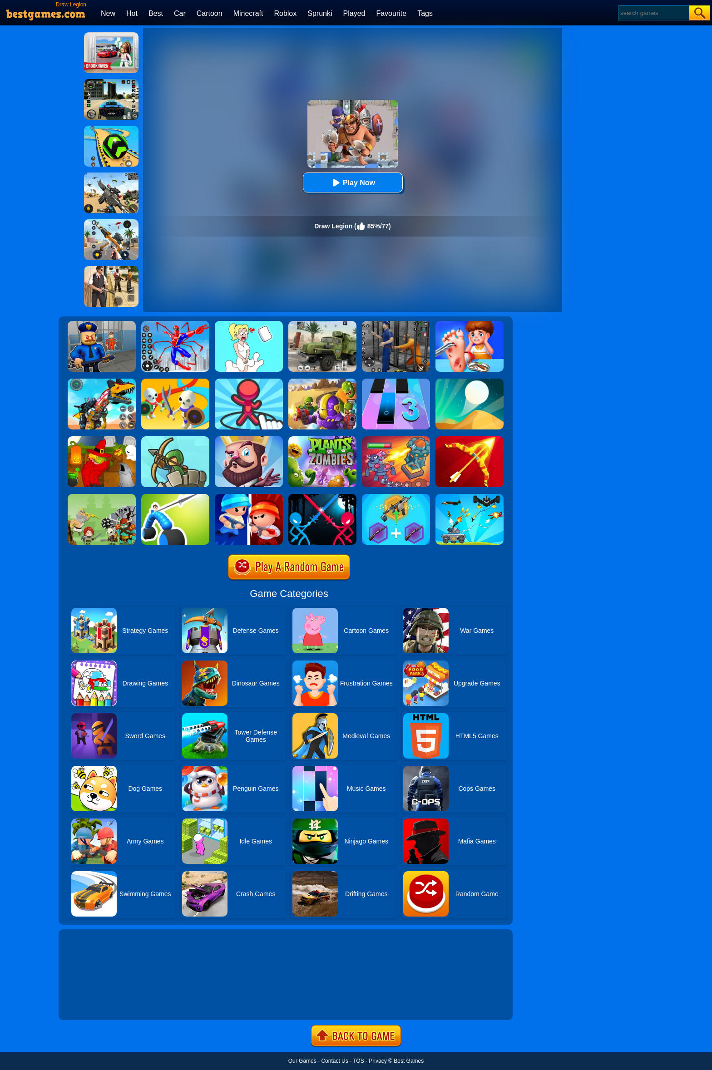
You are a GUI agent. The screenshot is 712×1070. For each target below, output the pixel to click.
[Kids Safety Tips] (469, 324)
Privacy (377, 1061)
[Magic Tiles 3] (396, 382)
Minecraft (248, 13)
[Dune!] (469, 382)
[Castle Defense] (249, 439)
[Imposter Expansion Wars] (249, 497)
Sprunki (319, 13)
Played (354, 13)
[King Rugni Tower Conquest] (396, 439)
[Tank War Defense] (469, 497)
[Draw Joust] (175, 497)
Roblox (285, 13)
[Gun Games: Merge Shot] (396, 497)
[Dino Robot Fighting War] (102, 382)
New (108, 13)
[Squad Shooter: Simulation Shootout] (111, 176)
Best (155, 13)
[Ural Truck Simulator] (322, 324)
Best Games (409, 1061)
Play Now (352, 182)
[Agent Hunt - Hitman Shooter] (111, 269)
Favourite (391, 13)
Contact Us (334, 1061)
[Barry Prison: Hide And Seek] (102, 324)
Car (180, 13)
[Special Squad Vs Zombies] (322, 382)
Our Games (302, 1061)
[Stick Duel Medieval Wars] (322, 497)
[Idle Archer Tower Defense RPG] (469, 439)
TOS (358, 1061)
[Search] (653, 12)
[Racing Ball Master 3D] (111, 129)
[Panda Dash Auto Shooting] (111, 222)
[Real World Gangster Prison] (396, 324)
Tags (425, 13)
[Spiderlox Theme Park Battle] (175, 324)
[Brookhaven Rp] (111, 35)
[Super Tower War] (175, 439)
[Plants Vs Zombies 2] (322, 439)
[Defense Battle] (102, 497)
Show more (89, 1002)
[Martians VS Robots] (102, 439)
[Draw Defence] (249, 382)
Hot (132, 13)
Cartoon (209, 13)
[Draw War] (175, 382)
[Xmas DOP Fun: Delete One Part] (249, 324)
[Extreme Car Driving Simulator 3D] (111, 82)
